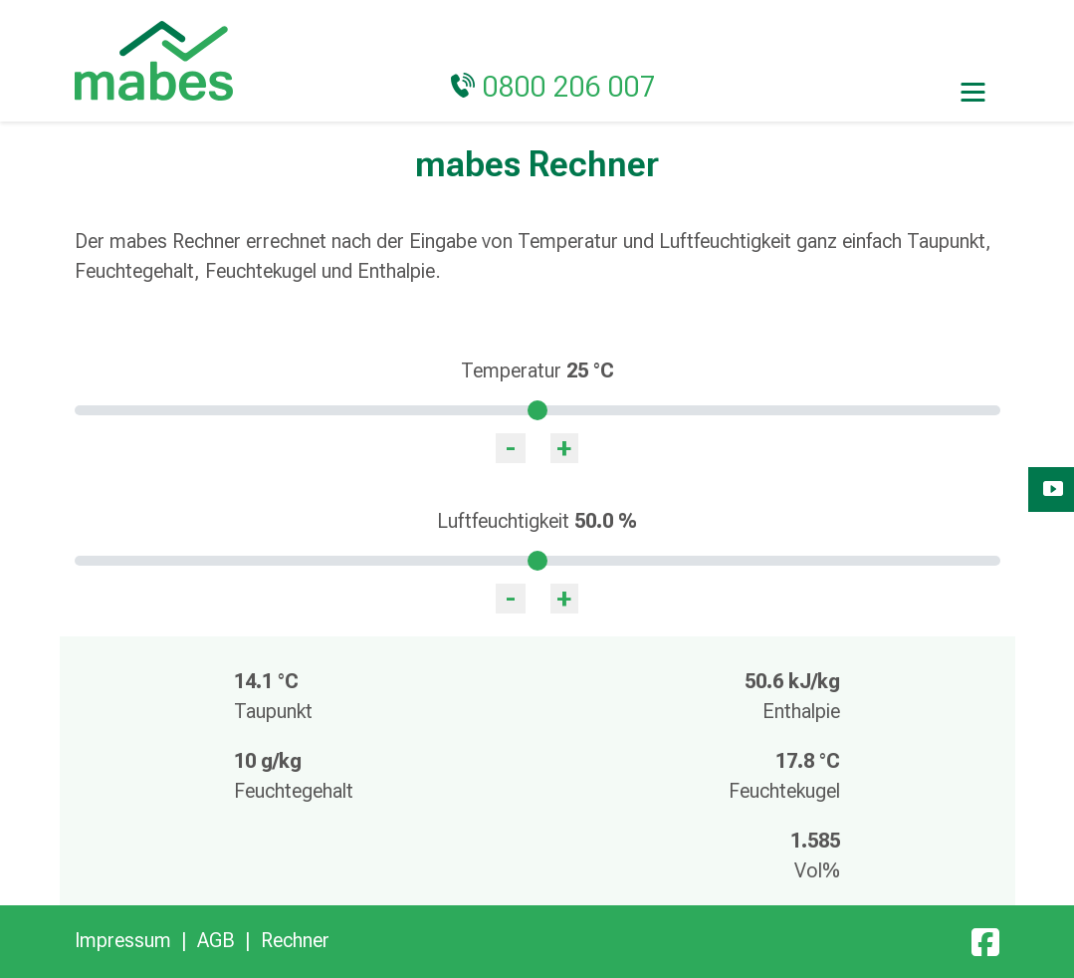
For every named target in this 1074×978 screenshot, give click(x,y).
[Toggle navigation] (973, 91)
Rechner (295, 940)
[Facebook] (985, 940)
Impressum (123, 940)
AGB (216, 940)
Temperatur (537, 370)
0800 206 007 (569, 86)
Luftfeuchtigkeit (537, 521)
